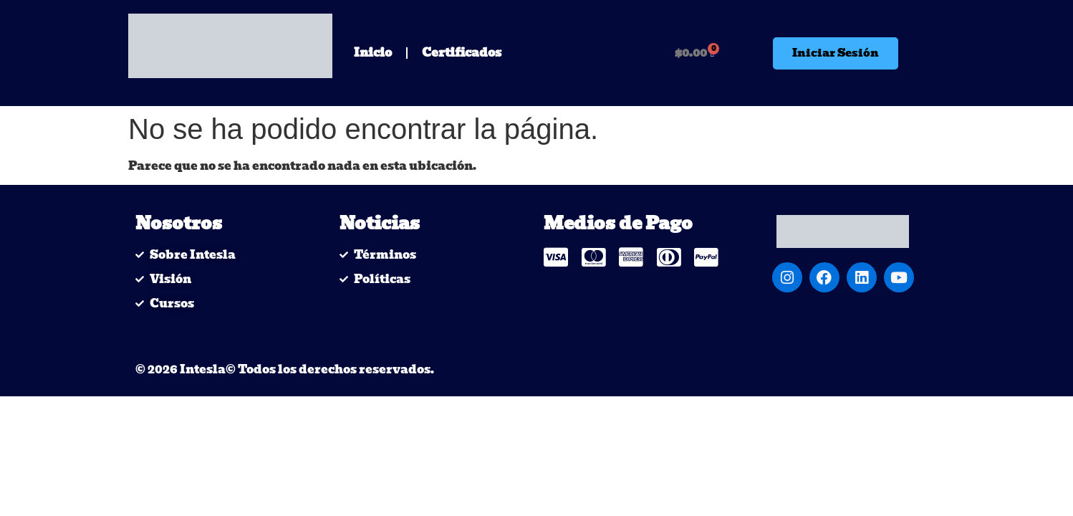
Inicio (373, 53)
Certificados (461, 53)
